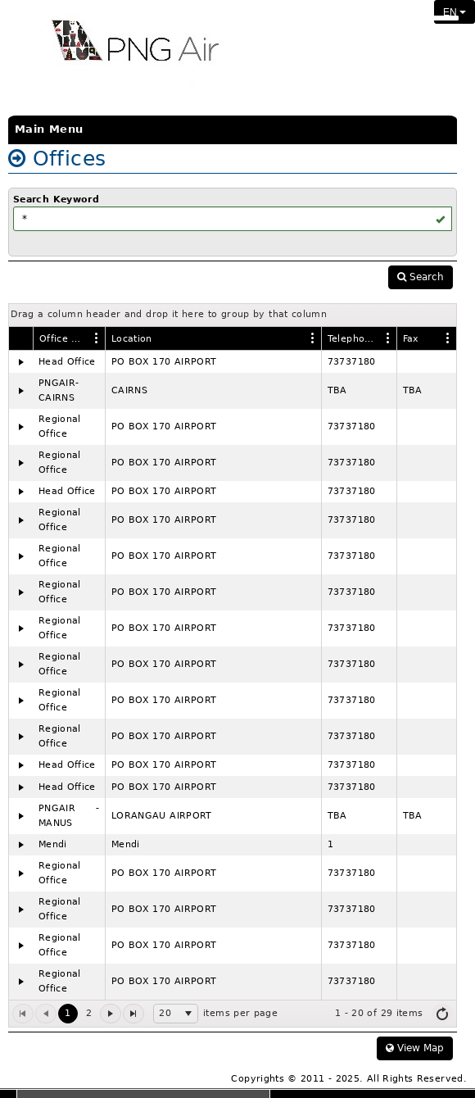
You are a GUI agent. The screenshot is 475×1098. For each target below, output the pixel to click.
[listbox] (175, 1013)
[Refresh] (442, 1013)
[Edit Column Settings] (96, 337)
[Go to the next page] (110, 1013)
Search (420, 277)
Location (131, 338)
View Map (415, 1048)
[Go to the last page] (133, 1013)
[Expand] (21, 362)
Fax (411, 338)
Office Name (63, 338)
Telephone (352, 338)
